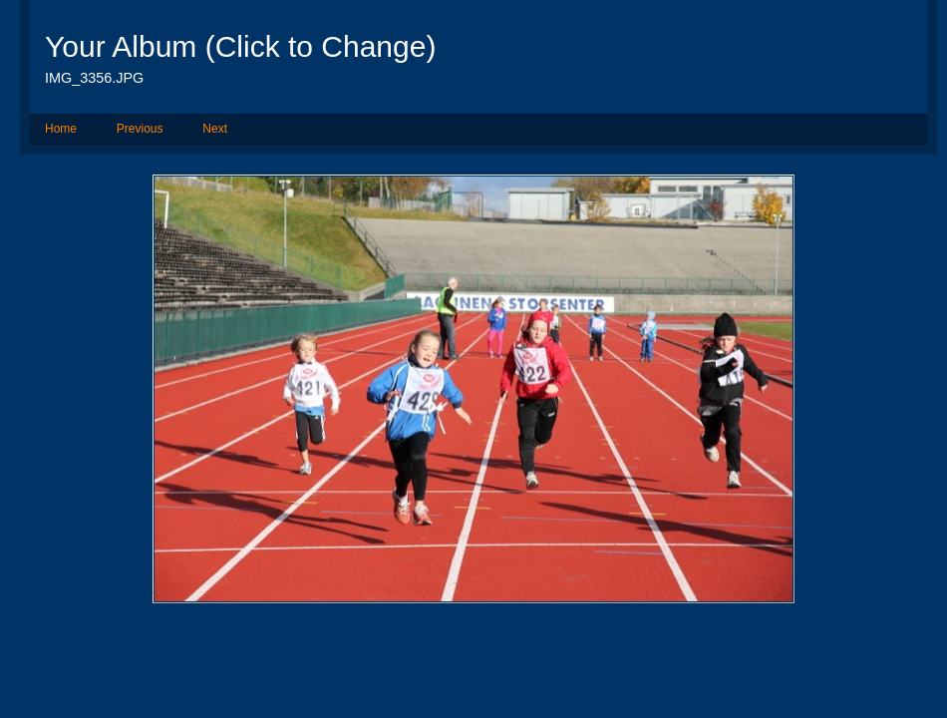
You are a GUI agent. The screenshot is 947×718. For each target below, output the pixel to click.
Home (61, 129)
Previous (140, 129)
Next (214, 129)
